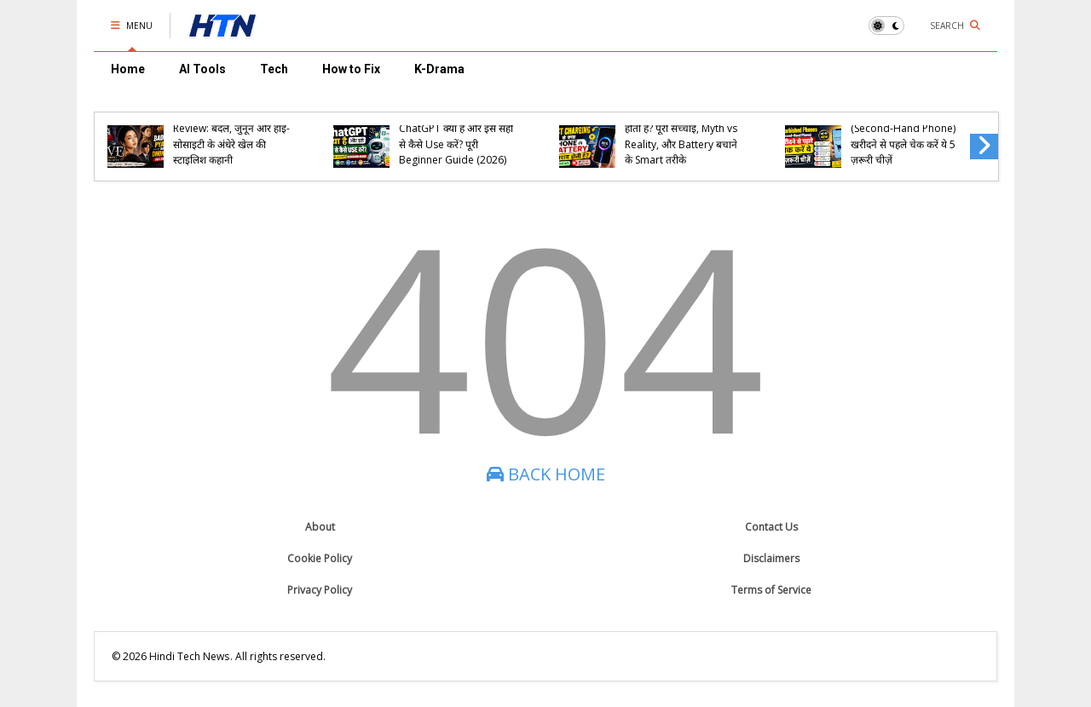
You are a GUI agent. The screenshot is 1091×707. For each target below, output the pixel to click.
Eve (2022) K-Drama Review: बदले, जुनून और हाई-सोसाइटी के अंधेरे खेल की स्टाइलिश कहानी (231, 136)
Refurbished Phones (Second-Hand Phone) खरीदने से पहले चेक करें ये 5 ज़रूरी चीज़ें (903, 136)
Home (128, 69)
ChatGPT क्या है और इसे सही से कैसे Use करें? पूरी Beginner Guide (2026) (456, 144)
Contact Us (771, 527)
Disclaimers (771, 558)
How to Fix (351, 69)
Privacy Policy (319, 590)
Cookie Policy (319, 558)
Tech (274, 69)
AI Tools (202, 69)
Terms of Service (771, 590)
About (320, 527)
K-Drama (439, 69)
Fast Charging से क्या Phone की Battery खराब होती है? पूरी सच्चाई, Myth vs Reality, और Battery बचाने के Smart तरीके (681, 128)
